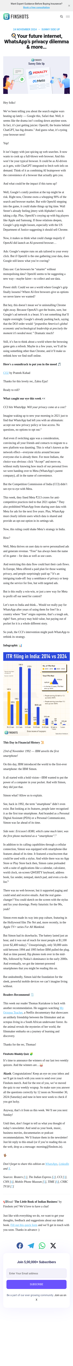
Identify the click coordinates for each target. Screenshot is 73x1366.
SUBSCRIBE (36, 1284)
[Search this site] (61, 16)
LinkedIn (64, 1164)
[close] (69, 5)
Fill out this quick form (23, 1225)
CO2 (6, 373)
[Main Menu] (67, 16)
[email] (36, 1273)
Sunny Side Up (51, 29)
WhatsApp (51, 1164)
